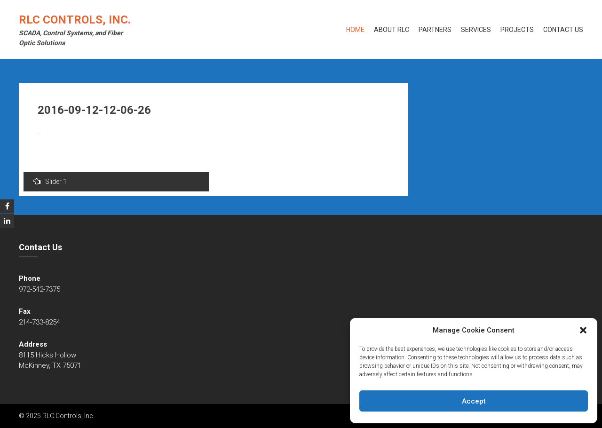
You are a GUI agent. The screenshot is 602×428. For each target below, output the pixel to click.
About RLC (391, 29)
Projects (517, 29)
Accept (474, 401)
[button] (583, 330)
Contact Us (563, 29)
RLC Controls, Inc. (75, 19)
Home (355, 29)
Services (476, 29)
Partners (435, 29)
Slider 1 (50, 181)
